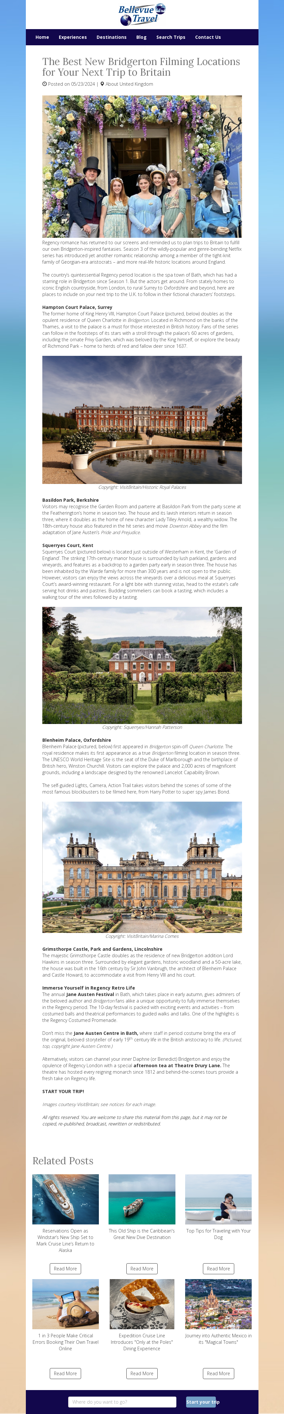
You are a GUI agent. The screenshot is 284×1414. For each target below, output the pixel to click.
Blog (141, 37)
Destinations (112, 37)
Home (42, 37)
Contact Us (208, 37)
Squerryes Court (59, 552)
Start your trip (201, 1402)
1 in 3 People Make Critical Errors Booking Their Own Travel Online (65, 1315)
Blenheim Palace (59, 746)
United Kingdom (136, 84)
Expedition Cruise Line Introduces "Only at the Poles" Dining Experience (142, 1315)
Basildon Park (176, 506)
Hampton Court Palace (140, 314)
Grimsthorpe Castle (90, 955)
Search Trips (170, 37)
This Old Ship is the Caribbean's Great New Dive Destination (142, 1207)
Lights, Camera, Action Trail (103, 785)
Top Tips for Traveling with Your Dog (218, 1207)
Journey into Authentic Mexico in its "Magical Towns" (218, 1312)
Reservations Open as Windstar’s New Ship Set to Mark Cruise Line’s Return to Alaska (65, 1213)
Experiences (73, 37)
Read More (65, 1269)
